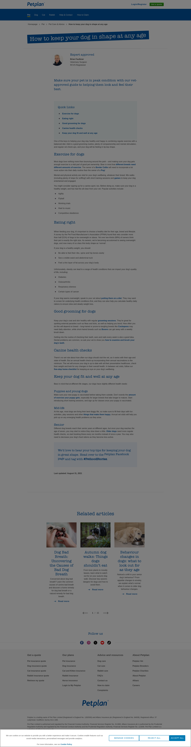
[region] (95, 738)
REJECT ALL (154, 738)
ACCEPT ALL (177, 738)
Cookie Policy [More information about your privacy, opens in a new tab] (66, 744)
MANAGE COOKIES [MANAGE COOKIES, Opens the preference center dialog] (124, 738)
